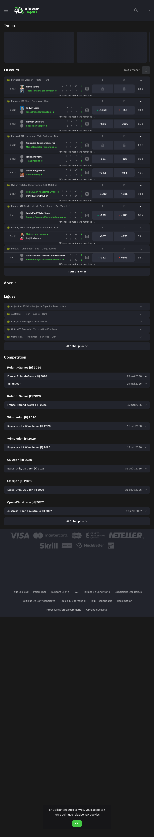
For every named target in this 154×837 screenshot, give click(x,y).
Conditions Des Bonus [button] (128, 592)
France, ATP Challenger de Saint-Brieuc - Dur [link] (35, 227)
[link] (26, 10)
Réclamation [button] (124, 601)
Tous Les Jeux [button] (20, 592)
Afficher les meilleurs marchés (77, 95)
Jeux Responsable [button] (101, 601)
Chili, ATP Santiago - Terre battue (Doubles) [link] (34, 329)
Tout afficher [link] (132, 70)
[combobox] (146, 10)
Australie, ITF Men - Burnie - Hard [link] (29, 314)
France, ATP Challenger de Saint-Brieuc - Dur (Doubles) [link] (40, 206)
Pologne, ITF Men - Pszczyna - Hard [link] (30, 101)
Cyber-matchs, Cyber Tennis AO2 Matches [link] (34, 185)
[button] (77, 80)
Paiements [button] (39, 592)
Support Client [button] (60, 592)
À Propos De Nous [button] (96, 609)
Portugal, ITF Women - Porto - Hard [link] (30, 79)
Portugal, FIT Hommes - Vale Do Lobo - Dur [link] (34, 136)
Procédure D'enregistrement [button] (64, 609)
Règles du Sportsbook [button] (73, 601)
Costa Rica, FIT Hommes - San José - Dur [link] (33, 336)
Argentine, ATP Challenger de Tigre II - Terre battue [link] (38, 306)
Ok (77, 823)
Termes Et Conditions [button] (96, 592)
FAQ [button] (76, 592)
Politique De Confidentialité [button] (38, 601)
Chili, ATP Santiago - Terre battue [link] (29, 321)
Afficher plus (76, 346)
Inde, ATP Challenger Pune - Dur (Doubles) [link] (34, 248)
